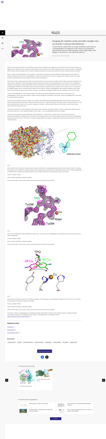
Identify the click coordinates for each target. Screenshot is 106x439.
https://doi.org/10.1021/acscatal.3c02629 (18, 316)
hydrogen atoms (73, 342)
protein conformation (39, 342)
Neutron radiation (57, 342)
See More (55, 418)
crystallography (48, 342)
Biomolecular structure (28, 342)
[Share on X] (47, 358)
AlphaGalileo (10, 329)
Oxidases (19, 342)
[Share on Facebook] (42, 358)
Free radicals (65, 342)
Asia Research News (12, 332)
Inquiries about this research (44, 351)
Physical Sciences (12, 342)
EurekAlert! (10, 327)
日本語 (2, 48)
